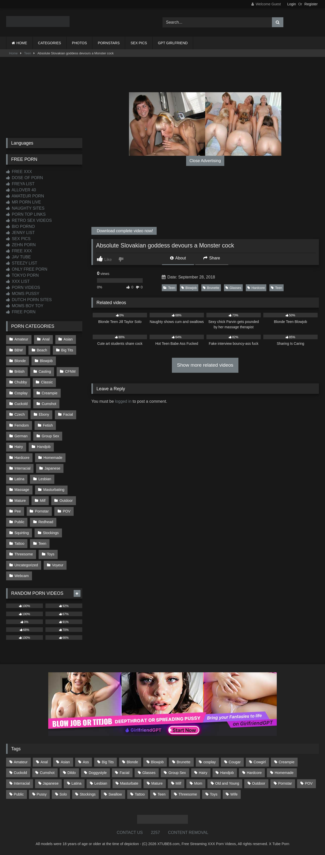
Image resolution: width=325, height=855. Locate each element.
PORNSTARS (109, 43)
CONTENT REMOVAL (188, 832)
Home (13, 53)
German (21, 436)
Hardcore (256, 288)
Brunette (211, 288)
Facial (68, 414)
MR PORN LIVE (23, 202)
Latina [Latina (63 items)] (77, 783)
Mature (20, 501)
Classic (47, 382)
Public (19, 522)
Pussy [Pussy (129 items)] (41, 794)
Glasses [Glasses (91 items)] (148, 773)
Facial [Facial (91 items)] (124, 773)
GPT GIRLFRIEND (173, 43)
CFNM (70, 371)
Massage (21, 490)
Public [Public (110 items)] (19, 794)
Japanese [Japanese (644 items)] (50, 783)
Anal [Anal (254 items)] (44, 762)
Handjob (44, 447)
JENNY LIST (20, 232)
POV (66, 511)
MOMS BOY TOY (24, 306)
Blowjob (189, 288)
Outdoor (66, 501)
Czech (19, 414)
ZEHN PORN (21, 245)
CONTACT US (130, 832)
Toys (51, 554)
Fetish (48, 425)
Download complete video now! (124, 231)
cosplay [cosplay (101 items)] (209, 762)
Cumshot (49, 404)
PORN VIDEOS (23, 287)
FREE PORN (21, 312)
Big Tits (67, 350)
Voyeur (57, 565)
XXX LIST (18, 281)
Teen (27, 53)
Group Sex (50, 436)
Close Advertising (205, 161)
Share (211, 258)
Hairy (18, 447)
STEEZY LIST (21, 263)
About (178, 258)
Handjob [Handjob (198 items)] (227, 773)
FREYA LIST (20, 184)
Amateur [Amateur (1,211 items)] (20, 762)
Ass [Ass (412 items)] (86, 762)
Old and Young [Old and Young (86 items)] (227, 783)
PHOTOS (79, 43)
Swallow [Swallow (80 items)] (115, 794)
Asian (68, 339)
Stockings (51, 533)
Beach (42, 350)
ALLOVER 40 (21, 190)
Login (291, 4)
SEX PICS (139, 43)
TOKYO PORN (22, 275)
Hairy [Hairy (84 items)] (203, 773)
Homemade (52, 458)
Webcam (21, 576)
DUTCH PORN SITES (29, 300)
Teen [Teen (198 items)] (162, 794)
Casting (45, 371)
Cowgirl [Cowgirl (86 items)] (260, 762)
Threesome (23, 554)
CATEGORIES (49, 43)
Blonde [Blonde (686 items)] (132, 762)
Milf (42, 501)
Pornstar (42, 511)
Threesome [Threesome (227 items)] (187, 794)
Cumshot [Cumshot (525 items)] (47, 773)
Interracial (22, 468)
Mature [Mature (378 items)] (157, 783)
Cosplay (21, 393)
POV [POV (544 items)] (309, 783)
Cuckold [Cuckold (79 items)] (20, 773)
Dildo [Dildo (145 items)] (72, 773)
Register (311, 4)
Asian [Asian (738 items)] (65, 762)
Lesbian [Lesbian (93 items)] (100, 783)
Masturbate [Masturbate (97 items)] (129, 783)
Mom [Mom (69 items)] (198, 783)
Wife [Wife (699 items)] (234, 794)
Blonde (20, 361)
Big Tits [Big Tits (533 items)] (108, 762)
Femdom (21, 425)
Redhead (45, 522)
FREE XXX (19, 171)
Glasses (233, 288)
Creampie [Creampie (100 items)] (286, 762)
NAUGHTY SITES (25, 208)
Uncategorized (26, 565)
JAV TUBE (18, 257)
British (19, 371)
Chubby (20, 382)
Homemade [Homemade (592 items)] (284, 773)
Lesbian (44, 479)
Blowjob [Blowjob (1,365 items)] (157, 762)
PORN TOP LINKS (26, 214)
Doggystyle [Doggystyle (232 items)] (98, 773)
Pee (17, 511)
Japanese (52, 468)
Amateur (21, 339)
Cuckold (21, 404)
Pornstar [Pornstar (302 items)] (285, 783)
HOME (22, 43)
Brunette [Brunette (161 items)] (183, 762)
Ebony (44, 414)
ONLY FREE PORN (26, 269)
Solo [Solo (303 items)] (63, 794)
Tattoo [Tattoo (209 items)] (140, 794)
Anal (46, 339)
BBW (18, 350)
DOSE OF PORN (24, 178)
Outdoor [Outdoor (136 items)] (258, 783)
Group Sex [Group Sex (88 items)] (177, 773)
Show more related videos (205, 365)
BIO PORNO (20, 226)
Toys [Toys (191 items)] (214, 794)
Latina (19, 479)
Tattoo (19, 543)
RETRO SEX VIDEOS (29, 220)
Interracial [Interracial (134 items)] (22, 783)
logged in (123, 401)
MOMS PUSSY (22, 293)
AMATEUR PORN (25, 196)
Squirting (21, 533)
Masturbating (53, 490)
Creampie (49, 393)
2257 (155, 832)
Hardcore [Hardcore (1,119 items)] (254, 773)
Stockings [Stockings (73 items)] (87, 794)
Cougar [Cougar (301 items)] (235, 762)
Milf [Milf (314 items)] (178, 783)
